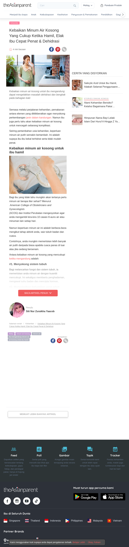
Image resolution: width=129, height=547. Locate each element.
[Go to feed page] (17, 6)
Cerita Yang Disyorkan (89, 72)
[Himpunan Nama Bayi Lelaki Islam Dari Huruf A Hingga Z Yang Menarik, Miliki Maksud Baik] (96, 119)
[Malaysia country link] (95, 520)
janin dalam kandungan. (39, 117)
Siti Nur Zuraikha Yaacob (40, 310)
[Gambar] (64, 460)
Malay (87, 5)
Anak (33, 14)
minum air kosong (23, 333)
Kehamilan (14, 22)
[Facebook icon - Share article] (51, 48)
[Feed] (14, 460)
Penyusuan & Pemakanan (84, 14)
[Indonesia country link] (53, 520)
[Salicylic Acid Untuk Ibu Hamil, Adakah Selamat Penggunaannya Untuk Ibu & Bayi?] (96, 84)
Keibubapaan (47, 14)
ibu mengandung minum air (19, 336)
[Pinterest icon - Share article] (57, 48)
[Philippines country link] (74, 520)
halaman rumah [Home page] (15, 323)
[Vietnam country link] (114, 520)
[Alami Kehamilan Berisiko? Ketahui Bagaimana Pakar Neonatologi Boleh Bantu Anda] (96, 102)
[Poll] (39, 460)
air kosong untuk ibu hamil (18, 339)
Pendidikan (106, 14)
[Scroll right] (123, 14)
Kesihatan (62, 14)
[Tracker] (115, 460)
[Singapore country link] (12, 520)
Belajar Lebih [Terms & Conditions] (79, 542)
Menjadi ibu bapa (18, 14)
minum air (36, 333)
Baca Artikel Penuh (37, 292)
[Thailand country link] (32, 520)
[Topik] (90, 460)
